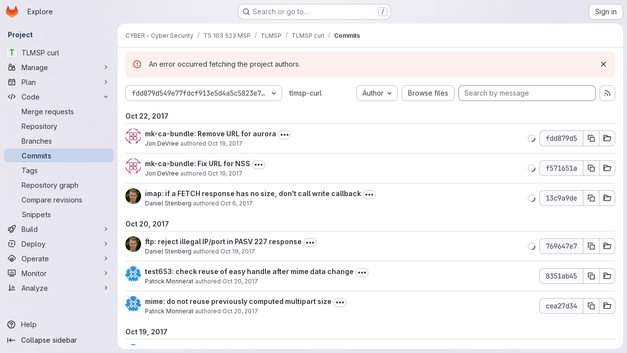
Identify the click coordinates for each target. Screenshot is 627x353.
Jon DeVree (162, 143)
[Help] (59, 324)
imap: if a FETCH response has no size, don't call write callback (253, 193)
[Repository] (59, 126)
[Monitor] (59, 273)
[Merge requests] (59, 111)
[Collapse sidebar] (59, 340)
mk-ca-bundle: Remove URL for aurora (210, 133)
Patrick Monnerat (169, 281)
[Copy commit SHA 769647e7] (591, 246)
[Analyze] (59, 288)
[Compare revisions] (59, 199)
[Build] (59, 229)
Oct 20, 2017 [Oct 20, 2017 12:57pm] (240, 311)
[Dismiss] (603, 64)
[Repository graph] (59, 185)
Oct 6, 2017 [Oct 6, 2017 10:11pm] (236, 203)
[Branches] (59, 141)
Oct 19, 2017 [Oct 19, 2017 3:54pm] (225, 143)
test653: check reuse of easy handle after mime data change (249, 271)
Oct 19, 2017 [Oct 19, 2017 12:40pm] (225, 173)
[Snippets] (59, 214)
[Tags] (59, 170)
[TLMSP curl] (59, 52)
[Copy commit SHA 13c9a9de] (591, 198)
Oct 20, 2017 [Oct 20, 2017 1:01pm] (240, 281)
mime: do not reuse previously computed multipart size (238, 301)
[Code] (59, 96)
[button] (531, 138)
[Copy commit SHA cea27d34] (591, 306)
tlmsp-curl (305, 93)
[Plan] (59, 82)
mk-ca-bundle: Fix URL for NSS (197, 163)
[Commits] (59, 155)
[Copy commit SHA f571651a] (591, 168)
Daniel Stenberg (168, 203)
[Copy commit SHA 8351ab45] (591, 276)
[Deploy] (59, 244)
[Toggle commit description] (284, 134)
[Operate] (59, 258)
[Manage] (59, 67)
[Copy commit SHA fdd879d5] (591, 138)
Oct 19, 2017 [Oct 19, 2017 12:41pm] (237, 251)
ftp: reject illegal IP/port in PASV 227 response (223, 241)
